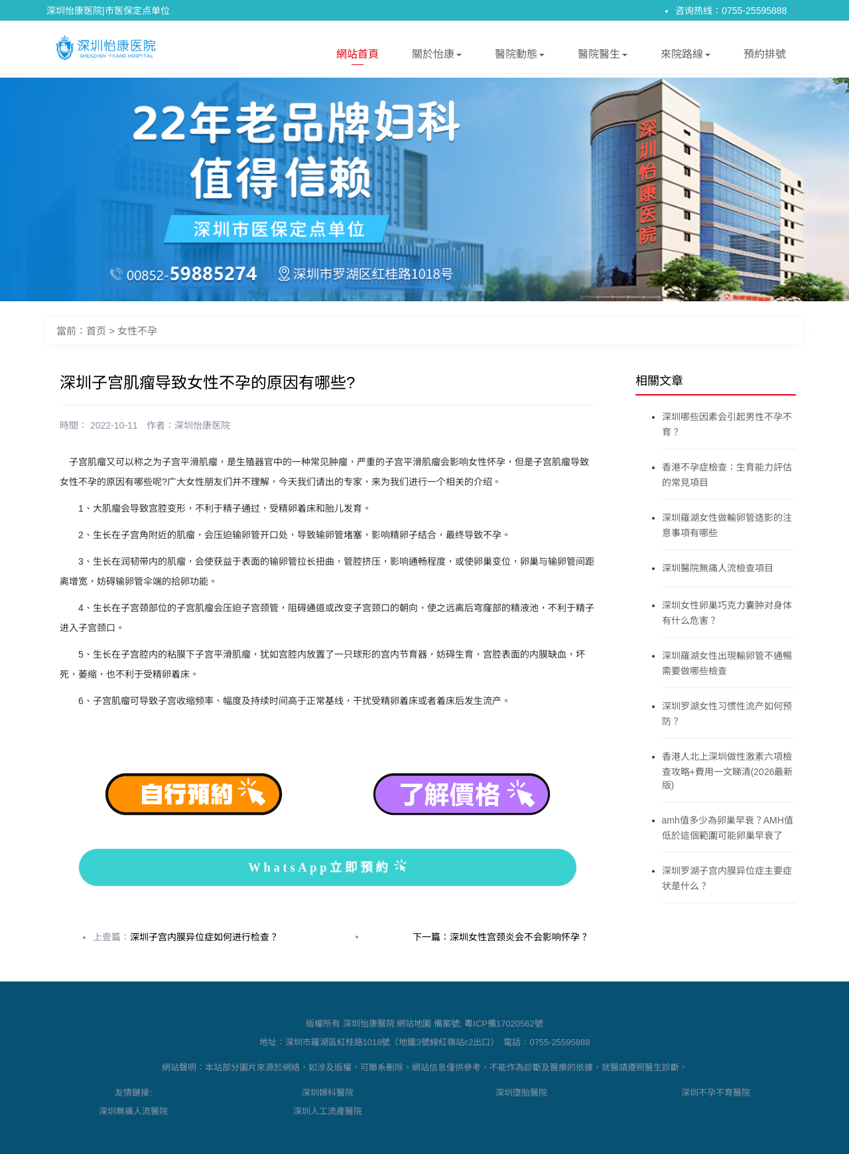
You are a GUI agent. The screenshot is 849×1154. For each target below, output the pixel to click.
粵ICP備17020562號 (503, 1024)
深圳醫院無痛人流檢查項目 (717, 568)
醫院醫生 (602, 56)
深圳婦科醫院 (328, 1093)
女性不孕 (137, 330)
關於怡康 (437, 56)
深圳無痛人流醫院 (133, 1111)
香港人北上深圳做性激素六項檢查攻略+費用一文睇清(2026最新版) (727, 770)
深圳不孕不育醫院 (715, 1093)
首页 (96, 330)
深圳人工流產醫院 (327, 1111)
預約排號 (765, 54)
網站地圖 (414, 1024)
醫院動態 (520, 56)
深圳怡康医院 (202, 425)
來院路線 (685, 56)
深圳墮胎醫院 (521, 1093)
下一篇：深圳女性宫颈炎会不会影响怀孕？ (501, 937)
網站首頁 (357, 56)
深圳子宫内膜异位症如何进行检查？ (204, 937)
